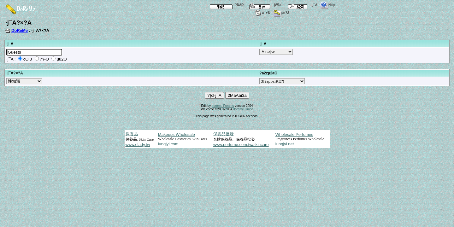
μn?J (281, 13)
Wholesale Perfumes (294, 134)
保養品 (132, 133)
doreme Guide (243, 109)
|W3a (263, 5)
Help (327, 5)
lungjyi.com (168, 144)
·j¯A (300, 5)
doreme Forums (223, 106)
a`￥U (262, 13)
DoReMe (19, 30)
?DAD (225, 5)
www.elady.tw (138, 144)
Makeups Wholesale (176, 134)
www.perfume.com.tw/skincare (241, 144)
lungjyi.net (284, 144)
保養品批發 (223, 133)
